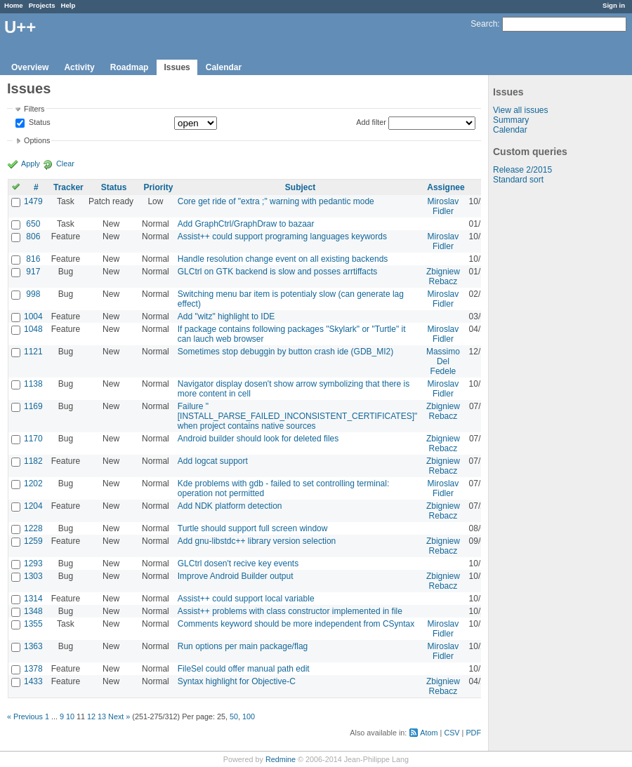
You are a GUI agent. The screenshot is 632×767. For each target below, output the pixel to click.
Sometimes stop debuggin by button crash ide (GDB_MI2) (286, 351)
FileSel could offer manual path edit (244, 669)
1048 (33, 329)
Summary (511, 120)
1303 (33, 576)
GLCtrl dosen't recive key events (238, 563)
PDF (473, 732)
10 (70, 716)
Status (39, 123)
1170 (33, 438)
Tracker (68, 187)
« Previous (25, 716)
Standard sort (518, 180)
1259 (33, 541)
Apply (30, 163)
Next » (119, 716)
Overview (29, 67)
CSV (451, 732)
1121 (33, 351)
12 (91, 716)
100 (248, 716)
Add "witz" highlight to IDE (226, 316)
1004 (33, 316)
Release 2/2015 (522, 170)
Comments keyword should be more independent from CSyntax (296, 624)
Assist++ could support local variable (246, 598)
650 (33, 224)
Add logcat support (213, 461)
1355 (33, 624)
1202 (33, 483)
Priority (158, 187)
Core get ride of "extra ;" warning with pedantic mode (276, 201)
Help (68, 5)
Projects (42, 5)
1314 (33, 598)
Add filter (371, 122)
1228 (33, 528)
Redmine (280, 759)
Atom (428, 732)
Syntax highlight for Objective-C (237, 681)
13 (102, 716)
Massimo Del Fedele (443, 361)
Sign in (614, 5)
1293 (33, 563)
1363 (33, 646)
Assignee (445, 187)
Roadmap (129, 67)
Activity (79, 67)
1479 (33, 201)
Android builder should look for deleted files (258, 438)
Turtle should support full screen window (253, 528)
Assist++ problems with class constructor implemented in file (290, 611)
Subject (300, 187)
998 (33, 294)
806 (33, 236)
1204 (33, 506)
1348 (33, 611)
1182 (33, 461)
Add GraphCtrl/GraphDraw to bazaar (246, 224)
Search (483, 24)
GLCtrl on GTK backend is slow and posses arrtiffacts (278, 271)
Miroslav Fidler (443, 206)
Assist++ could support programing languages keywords (282, 236)
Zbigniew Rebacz (443, 276)
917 (33, 271)
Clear (65, 163)
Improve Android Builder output (236, 576)
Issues (177, 67)
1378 (33, 669)
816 (33, 259)
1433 (33, 681)
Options (37, 140)
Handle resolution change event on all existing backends (283, 259)
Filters (34, 109)
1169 (33, 406)
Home (13, 5)
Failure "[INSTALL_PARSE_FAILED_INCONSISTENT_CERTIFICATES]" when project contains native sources (297, 416)
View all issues (520, 110)
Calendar (224, 67)
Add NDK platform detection (230, 506)
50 (234, 716)
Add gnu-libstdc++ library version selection (257, 541)
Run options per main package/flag (243, 646)
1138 (33, 384)
